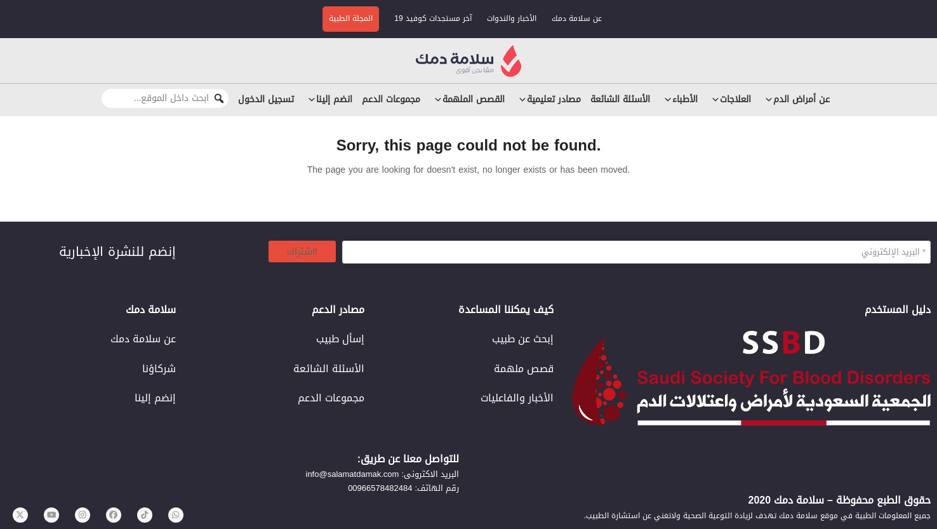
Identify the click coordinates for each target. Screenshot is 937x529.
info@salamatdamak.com (352, 474)
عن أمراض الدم (795, 99)
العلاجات (729, 99)
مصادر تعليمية (547, 99)
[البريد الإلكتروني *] (636, 252)
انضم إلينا (327, 99)
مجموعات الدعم (391, 99)
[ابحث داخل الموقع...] (165, 98)
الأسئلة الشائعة (620, 99)
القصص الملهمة (467, 99)
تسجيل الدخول (266, 99)
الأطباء (679, 99)
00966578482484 (380, 488)
